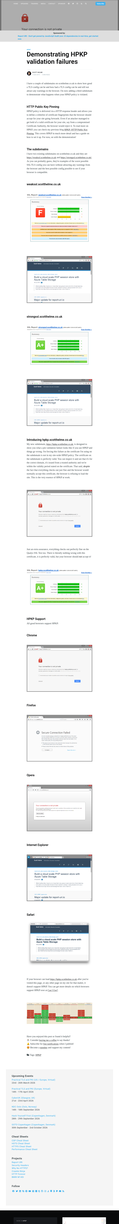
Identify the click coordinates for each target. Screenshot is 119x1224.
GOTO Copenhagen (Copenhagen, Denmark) (33, 1124)
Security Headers (20, 1165)
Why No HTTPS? (20, 1168)
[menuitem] (15, 3)
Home (16, 4)
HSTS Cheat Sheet (21, 1143)
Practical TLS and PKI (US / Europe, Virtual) (33, 1079)
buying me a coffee (48, 1040)
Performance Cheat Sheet (24, 1149)
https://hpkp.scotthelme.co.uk (60, 444)
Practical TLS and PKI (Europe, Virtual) (31, 1088)
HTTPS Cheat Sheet (21, 1146)
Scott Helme (37, 72)
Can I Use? (53, 990)
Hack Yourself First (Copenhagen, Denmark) (34, 1115)
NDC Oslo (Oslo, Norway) (24, 1106)
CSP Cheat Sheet (20, 1140)
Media (43, 4)
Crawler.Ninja (18, 1171)
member (44, 1047)
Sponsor (61, 4)
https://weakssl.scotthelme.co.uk (42, 157)
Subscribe (100, 4)
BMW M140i (18, 1177)
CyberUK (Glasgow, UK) (23, 1097)
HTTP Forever (18, 1174)
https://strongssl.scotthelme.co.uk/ (42, 161)
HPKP (29, 49)
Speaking (24, 4)
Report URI (17, 1162)
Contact (51, 4)
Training (34, 4)
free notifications (51, 1043)
